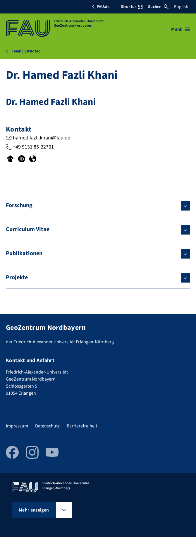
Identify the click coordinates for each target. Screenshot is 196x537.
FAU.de (101, 7)
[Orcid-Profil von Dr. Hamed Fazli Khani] (21, 159)
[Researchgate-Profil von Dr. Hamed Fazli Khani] (32, 159)
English (181, 7)
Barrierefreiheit (82, 426)
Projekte (17, 277)
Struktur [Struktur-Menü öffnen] (131, 7)
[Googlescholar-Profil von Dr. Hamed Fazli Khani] (10, 159)
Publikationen (24, 253)
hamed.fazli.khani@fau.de (41, 138)
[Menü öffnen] (180, 29)
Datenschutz (47, 426)
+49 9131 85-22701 (33, 147)
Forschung (19, 205)
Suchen (158, 7)
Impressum (17, 426)
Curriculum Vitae (27, 229)
